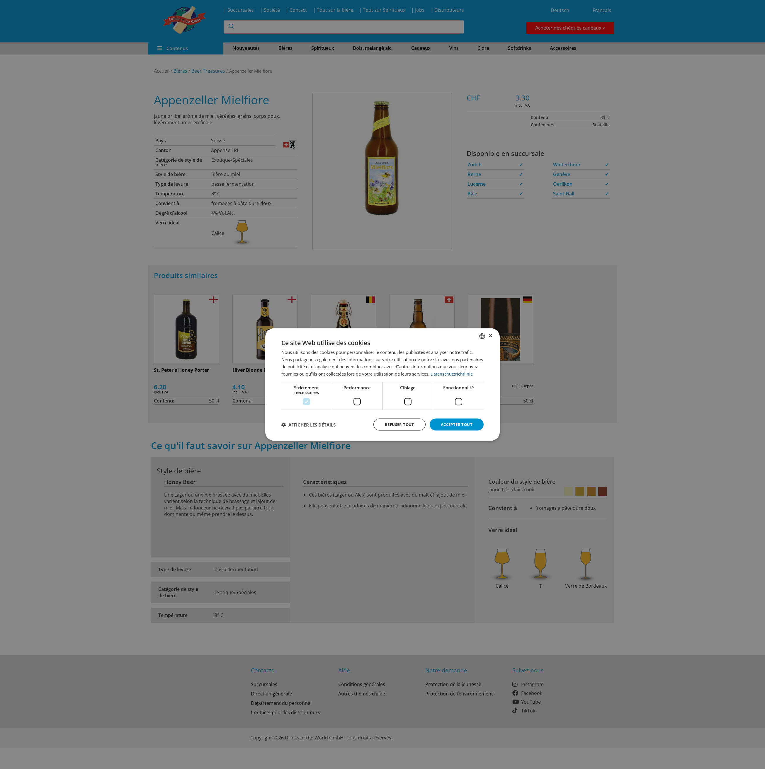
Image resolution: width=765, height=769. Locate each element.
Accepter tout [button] (455, 424)
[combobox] (482, 335)
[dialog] (382, 384)
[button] (308, 424)
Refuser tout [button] (396, 424)
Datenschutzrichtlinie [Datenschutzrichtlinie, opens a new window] (452, 373)
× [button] (490, 335)
